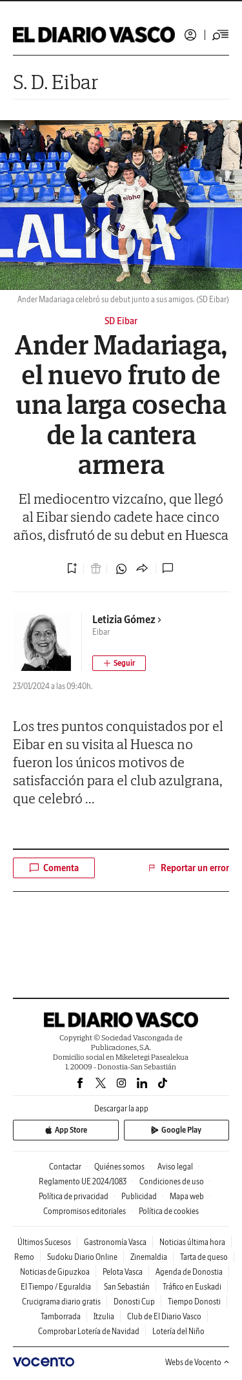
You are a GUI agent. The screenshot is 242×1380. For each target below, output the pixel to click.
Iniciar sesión (190, 35)
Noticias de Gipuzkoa (55, 1272)
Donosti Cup (134, 1301)
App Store (66, 1130)
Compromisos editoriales (84, 1211)
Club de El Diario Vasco (164, 1316)
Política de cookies (169, 1211)
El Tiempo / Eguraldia (56, 1287)
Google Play (176, 1130)
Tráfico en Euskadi (192, 1287)
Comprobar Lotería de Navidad (88, 1331)
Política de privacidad (73, 1196)
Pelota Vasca (123, 1272)
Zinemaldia (148, 1257)
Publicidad (139, 1196)
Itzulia (104, 1316)
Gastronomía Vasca (115, 1242)
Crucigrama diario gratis (61, 1301)
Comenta (54, 868)
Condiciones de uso (171, 1181)
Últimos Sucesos (44, 1242)
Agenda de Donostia (189, 1272)
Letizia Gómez (127, 619)
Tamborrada (61, 1316)
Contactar (65, 1166)
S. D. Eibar (55, 81)
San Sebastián (127, 1287)
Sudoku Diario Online (82, 1257)
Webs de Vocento (197, 1362)
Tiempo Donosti (194, 1301)
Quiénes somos (119, 1166)
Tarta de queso (204, 1257)
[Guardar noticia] (72, 568)
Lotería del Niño (178, 1331)
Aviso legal (175, 1166)
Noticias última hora (192, 1242)
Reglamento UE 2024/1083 (82, 1181)
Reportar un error (187, 868)
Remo (24, 1257)
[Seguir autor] (119, 663)
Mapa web (187, 1196)
